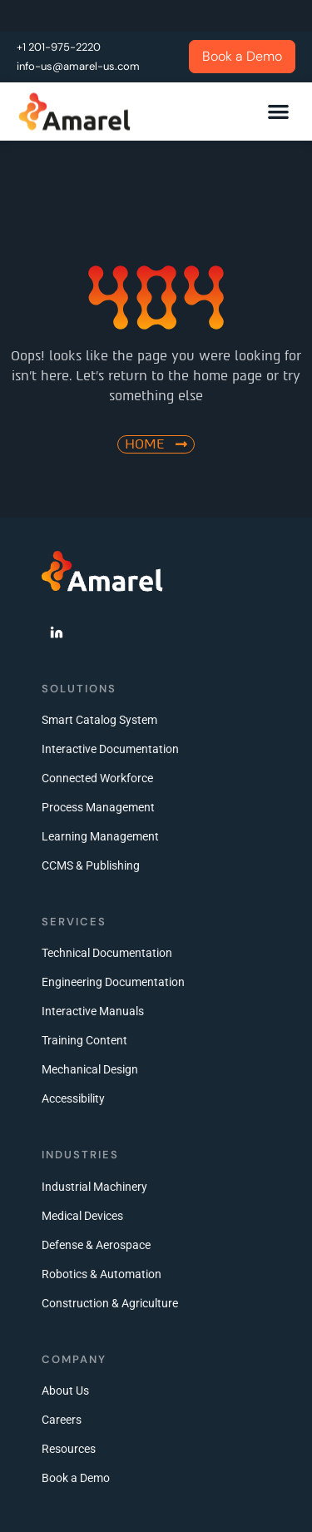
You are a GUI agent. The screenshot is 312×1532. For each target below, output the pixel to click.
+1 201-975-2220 (59, 47)
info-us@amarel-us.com (78, 66)
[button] (279, 111)
